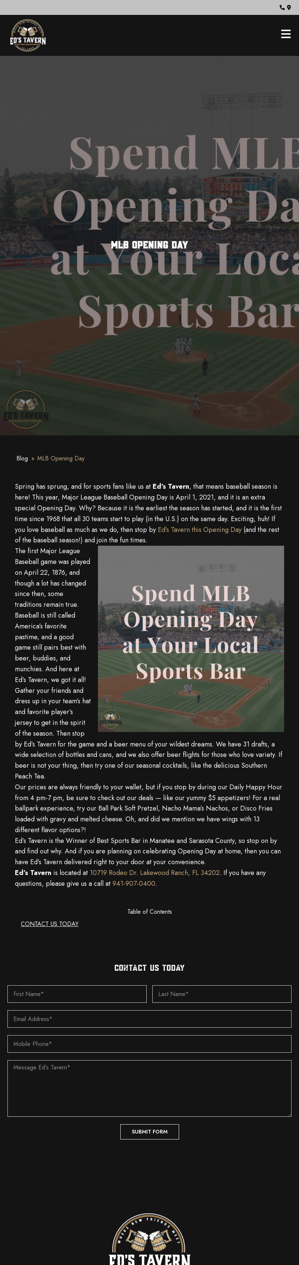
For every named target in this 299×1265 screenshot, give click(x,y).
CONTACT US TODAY (50, 924)
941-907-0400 (133, 883)
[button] (282, 7)
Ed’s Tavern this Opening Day (200, 530)
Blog (22, 458)
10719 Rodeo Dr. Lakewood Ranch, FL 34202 (155, 873)
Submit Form (150, 1131)
